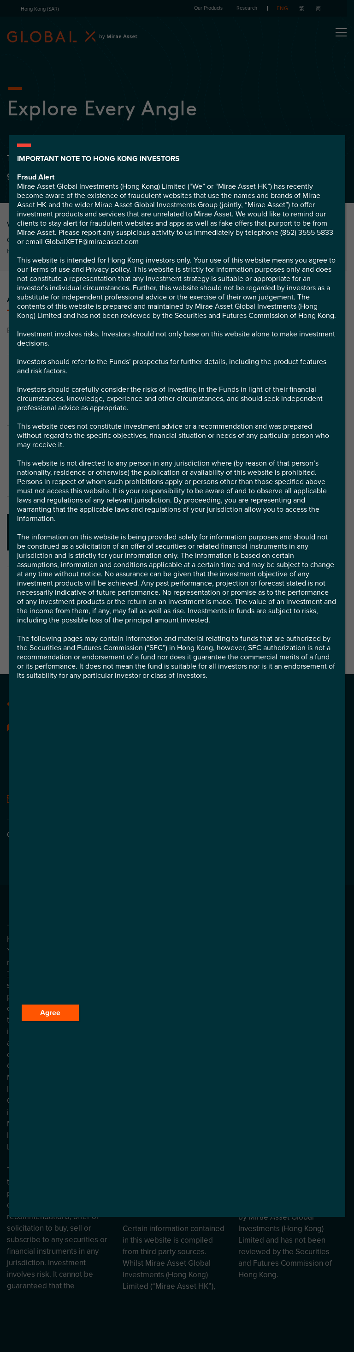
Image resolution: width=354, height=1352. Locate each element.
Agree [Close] (50, 1012)
